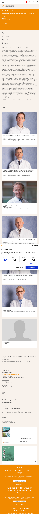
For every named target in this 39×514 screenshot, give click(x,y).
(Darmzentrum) (11, 378)
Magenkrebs (4, 381)
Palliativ (3, 393)
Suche (30, 2)
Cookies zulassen (31, 267)
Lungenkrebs (4, 385)
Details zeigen (33, 263)
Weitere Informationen (19, 481)
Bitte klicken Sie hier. (5, 359)
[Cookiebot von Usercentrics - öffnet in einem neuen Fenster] (33, 245)
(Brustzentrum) (9, 376)
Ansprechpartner (33, 2)
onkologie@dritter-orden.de (9, 422)
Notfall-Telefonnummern (26, 2)
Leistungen (6, 36)
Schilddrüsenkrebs (5, 383)
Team (5, 33)
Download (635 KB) (23, 441)
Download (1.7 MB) (23, 461)
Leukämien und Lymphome (7, 386)
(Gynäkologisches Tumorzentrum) (17, 377)
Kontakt (37, 2)
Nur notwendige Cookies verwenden (7, 267)
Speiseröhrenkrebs (5, 380)
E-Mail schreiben (5, 23)
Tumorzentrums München (6, 101)
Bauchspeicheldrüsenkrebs (7, 382)
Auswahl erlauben (19, 267)
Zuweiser (6, 43)
